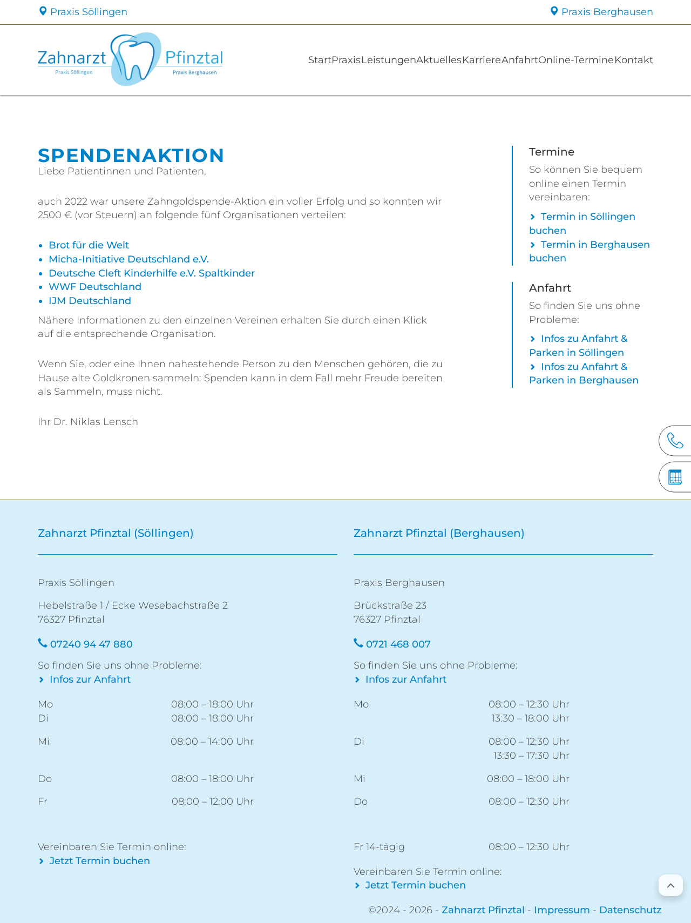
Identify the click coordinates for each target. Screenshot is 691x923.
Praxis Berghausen (601, 12)
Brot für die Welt (89, 245)
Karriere (476, 60)
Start (298, 60)
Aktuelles (430, 60)
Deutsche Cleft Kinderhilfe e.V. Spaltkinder (152, 273)
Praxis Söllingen (82, 12)
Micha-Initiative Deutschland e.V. (129, 259)
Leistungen (378, 60)
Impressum (562, 910)
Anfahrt (518, 60)
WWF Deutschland (95, 287)
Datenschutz (630, 910)
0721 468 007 (398, 644)
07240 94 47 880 (91, 644)
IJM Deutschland (90, 301)
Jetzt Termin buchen (100, 861)
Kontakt (632, 60)
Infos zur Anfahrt (90, 679)
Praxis (332, 60)
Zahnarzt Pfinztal (483, 910)
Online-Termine (574, 60)
